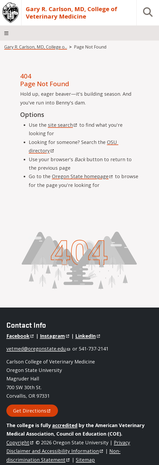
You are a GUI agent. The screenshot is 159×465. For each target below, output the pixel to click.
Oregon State (83, 176)
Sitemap (85, 460)
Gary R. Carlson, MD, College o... (35, 47)
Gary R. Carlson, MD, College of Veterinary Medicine (71, 12)
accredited (64, 425)
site (63, 125)
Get (32, 410)
